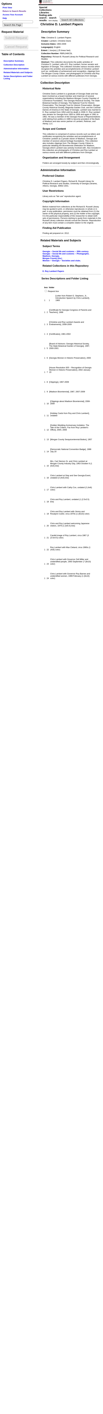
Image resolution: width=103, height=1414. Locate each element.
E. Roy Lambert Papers (53, 271)
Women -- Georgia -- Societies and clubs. (61, 260)
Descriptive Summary (14, 61)
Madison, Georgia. (51, 256)
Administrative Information (16, 68)
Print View (7, 7)
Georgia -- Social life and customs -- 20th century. (65, 251)
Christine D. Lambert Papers (61, 24)
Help (5, 18)
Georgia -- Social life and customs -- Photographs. (65, 254)
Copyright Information (55, 201)
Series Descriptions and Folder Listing (64, 278)
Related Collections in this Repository (65, 265)
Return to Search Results (14, 11)
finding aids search (45, 16)
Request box (53, 291)
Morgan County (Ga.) (52, 258)
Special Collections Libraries (45, 10)
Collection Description (14, 65)
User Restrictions (53, 190)
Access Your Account (13, 14)
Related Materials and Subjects (18, 72)
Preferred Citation (53, 175)
